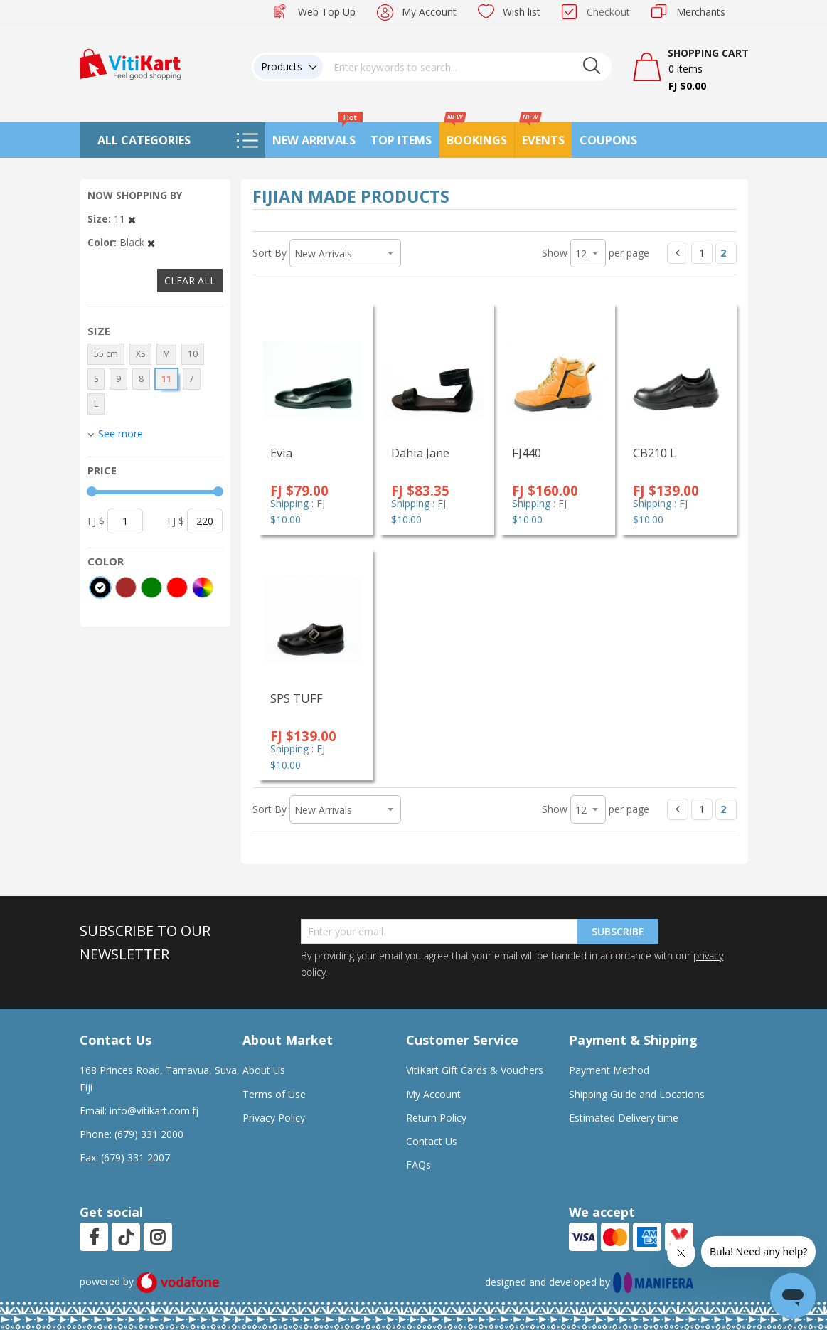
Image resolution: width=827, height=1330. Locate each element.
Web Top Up (327, 11)
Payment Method (609, 1070)
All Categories (144, 140)
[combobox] (467, 67)
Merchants (700, 11)
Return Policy (436, 1117)
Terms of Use (274, 1094)
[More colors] (202, 587)
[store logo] (130, 63)
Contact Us (431, 1141)
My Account (429, 11)
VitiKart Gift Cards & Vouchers (474, 1070)
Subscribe (618, 931)
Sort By (269, 253)
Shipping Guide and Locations (637, 1094)
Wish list (521, 11)
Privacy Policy (273, 1117)
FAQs (418, 1164)
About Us (263, 1070)
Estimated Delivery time (623, 1117)
